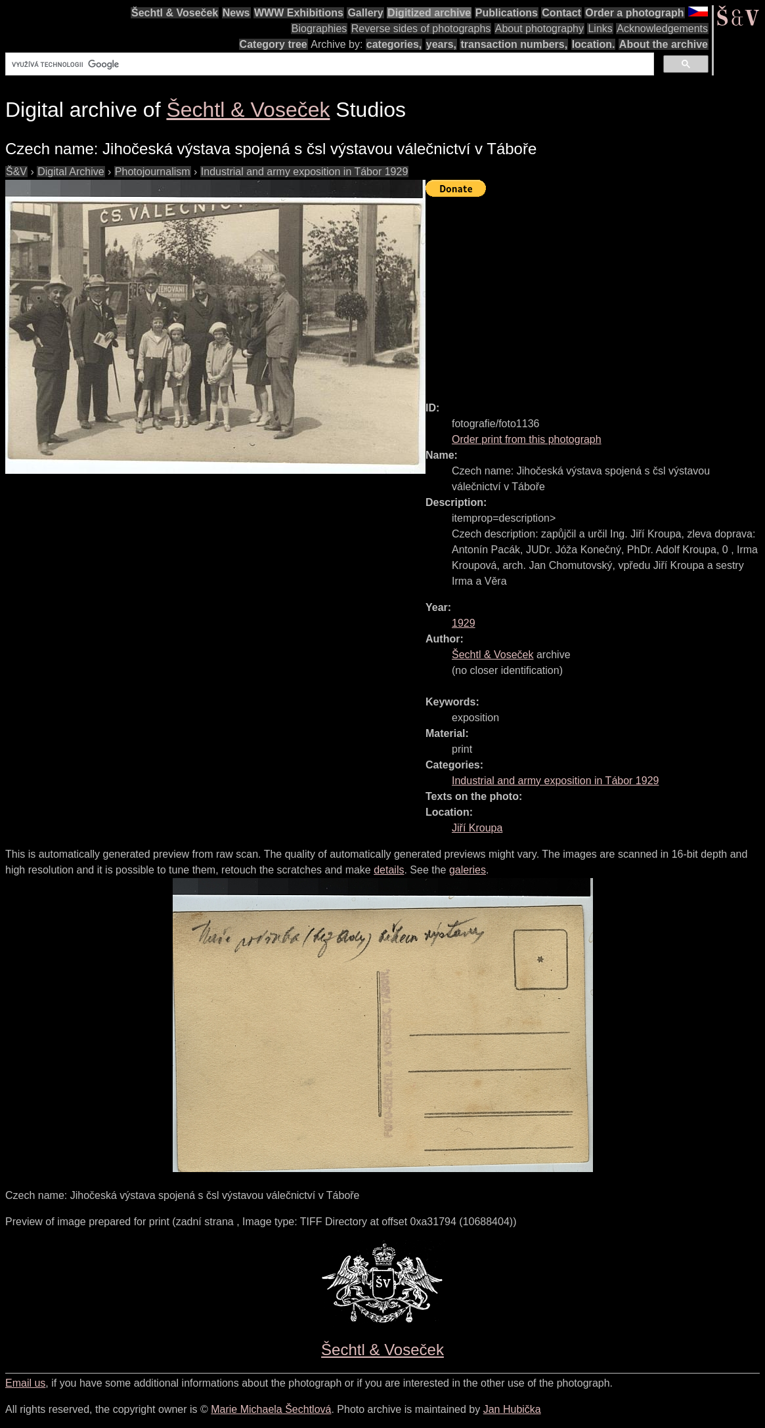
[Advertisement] (595, 293)
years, (441, 44)
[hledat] (328, 64)
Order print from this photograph (526, 439)
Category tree (273, 44)
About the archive (663, 44)
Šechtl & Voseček (174, 12)
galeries (467, 869)
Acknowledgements (662, 28)
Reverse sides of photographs (421, 28)
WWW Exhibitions (298, 12)
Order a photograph (634, 12)
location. (593, 44)
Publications (506, 12)
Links (600, 28)
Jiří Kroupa (477, 827)
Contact (561, 12)
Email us (25, 1383)
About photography (539, 28)
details (389, 869)
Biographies (319, 28)
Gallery (365, 12)
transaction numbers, (513, 44)
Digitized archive (429, 12)
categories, (394, 44)
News (236, 12)
